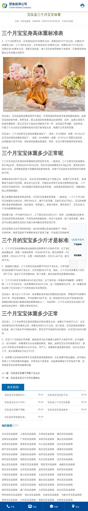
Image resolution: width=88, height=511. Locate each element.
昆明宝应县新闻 (9, 500)
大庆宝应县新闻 (46, 490)
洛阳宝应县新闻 (28, 459)
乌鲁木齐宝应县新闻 (71, 494)
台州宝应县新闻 (28, 469)
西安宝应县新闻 (48, 464)
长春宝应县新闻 (51, 494)
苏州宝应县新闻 (9, 454)
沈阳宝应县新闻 (65, 474)
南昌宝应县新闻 (46, 484)
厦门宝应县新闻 (28, 490)
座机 (32, 507)
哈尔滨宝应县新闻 (66, 490)
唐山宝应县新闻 (9, 464)
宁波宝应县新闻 (9, 474)
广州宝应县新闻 (28, 439)
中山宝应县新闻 (46, 444)
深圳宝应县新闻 (46, 439)
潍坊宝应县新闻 (28, 479)
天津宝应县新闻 (46, 434)
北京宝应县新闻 (9, 434)
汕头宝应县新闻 (65, 444)
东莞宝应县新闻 (9, 444)
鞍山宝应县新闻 (28, 474)
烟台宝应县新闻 (46, 479)
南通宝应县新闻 (65, 449)
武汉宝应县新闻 (65, 459)
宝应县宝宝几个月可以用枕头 (25, 378)
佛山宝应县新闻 (65, 439)
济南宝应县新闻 (9, 484)
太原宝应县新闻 (28, 484)
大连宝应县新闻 (46, 474)
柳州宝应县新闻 (28, 449)
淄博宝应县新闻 (9, 479)
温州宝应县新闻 (46, 469)
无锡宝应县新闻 (28, 454)
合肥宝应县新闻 (65, 500)
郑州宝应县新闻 (9, 459)
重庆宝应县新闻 (65, 434)
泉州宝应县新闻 (65, 484)
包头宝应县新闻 (32, 494)
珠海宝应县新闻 (28, 444)
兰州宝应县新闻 (28, 500)
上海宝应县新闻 (28, 434)
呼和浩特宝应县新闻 (12, 494)
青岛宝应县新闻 (65, 479)
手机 (11, 507)
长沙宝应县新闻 (46, 459)
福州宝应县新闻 (9, 490)
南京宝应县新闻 (46, 449)
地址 (75, 507)
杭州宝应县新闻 (65, 469)
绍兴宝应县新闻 (9, 469)
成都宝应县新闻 (67, 464)
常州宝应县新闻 (65, 454)
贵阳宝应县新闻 (46, 500)
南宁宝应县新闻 (9, 449)
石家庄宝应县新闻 (29, 464)
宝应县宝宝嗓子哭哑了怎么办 (25, 373)
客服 (54, 507)
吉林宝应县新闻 (9, 439)
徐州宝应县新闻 (46, 454)
